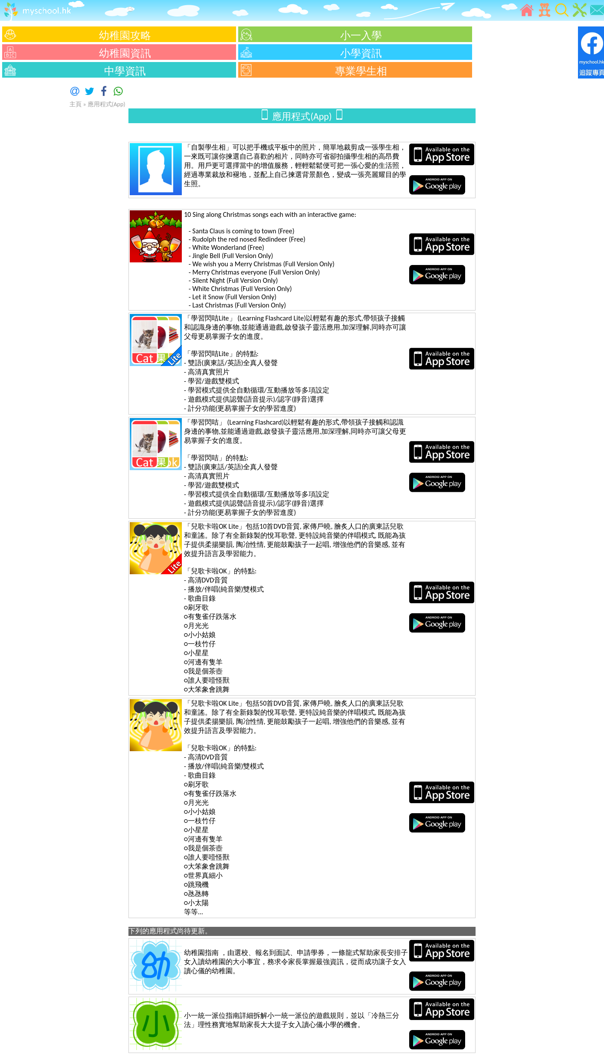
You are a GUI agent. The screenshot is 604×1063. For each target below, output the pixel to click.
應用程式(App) (106, 104)
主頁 (75, 104)
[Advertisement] (26, 210)
